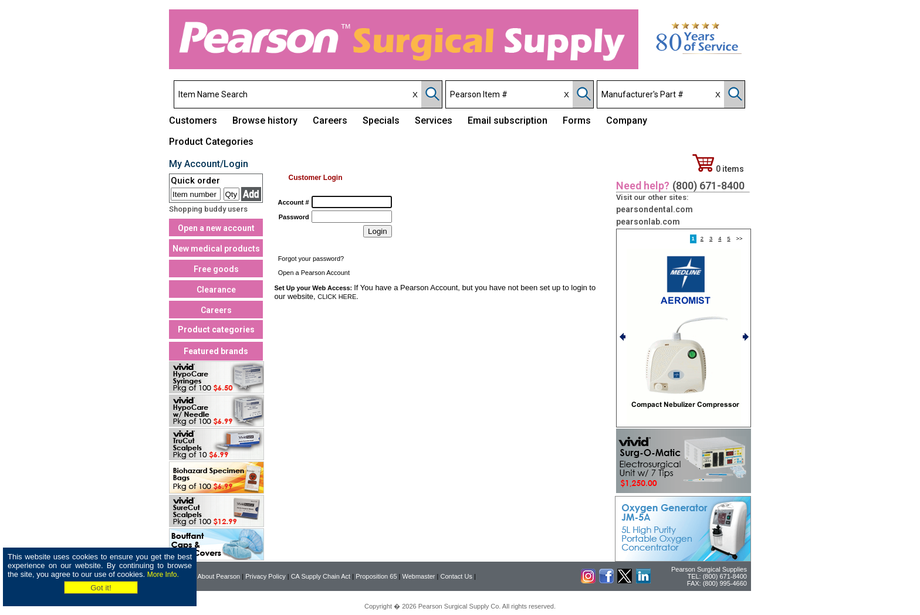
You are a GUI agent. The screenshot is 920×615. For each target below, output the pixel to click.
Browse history (264, 120)
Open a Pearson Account (314, 272)
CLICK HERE (336, 296)
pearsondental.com (654, 209)
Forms (577, 120)
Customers (193, 120)
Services (433, 120)
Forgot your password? (311, 258)
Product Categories (211, 141)
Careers (330, 120)
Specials (381, 120)
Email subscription (507, 120)
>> (739, 239)
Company (626, 120)
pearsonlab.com (648, 221)
